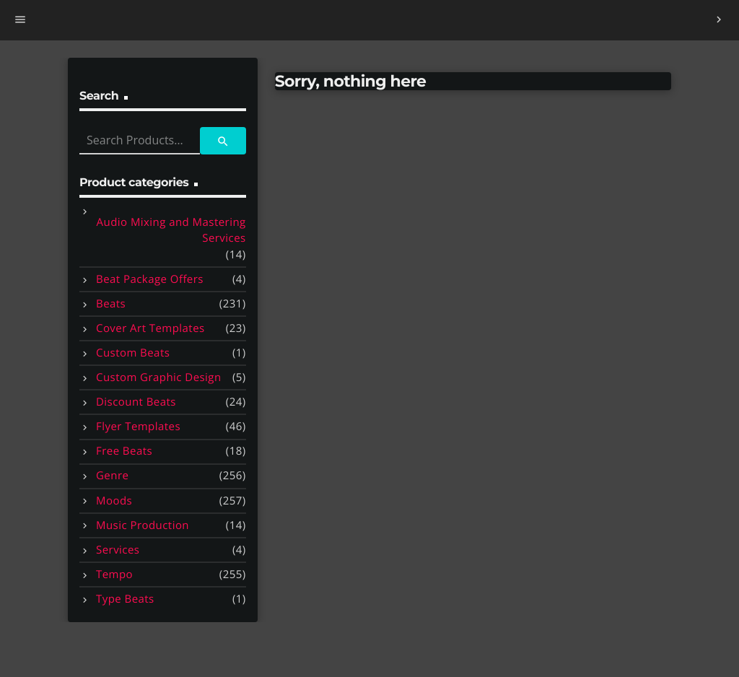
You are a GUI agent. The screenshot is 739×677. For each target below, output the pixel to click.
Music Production (142, 525)
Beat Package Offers (150, 279)
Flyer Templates (138, 426)
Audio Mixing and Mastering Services (171, 230)
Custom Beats (133, 353)
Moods (114, 501)
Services (117, 550)
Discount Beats (136, 402)
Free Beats (124, 451)
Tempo (114, 574)
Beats (111, 304)
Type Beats (125, 599)
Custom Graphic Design (159, 377)
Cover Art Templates (150, 328)
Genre (112, 475)
